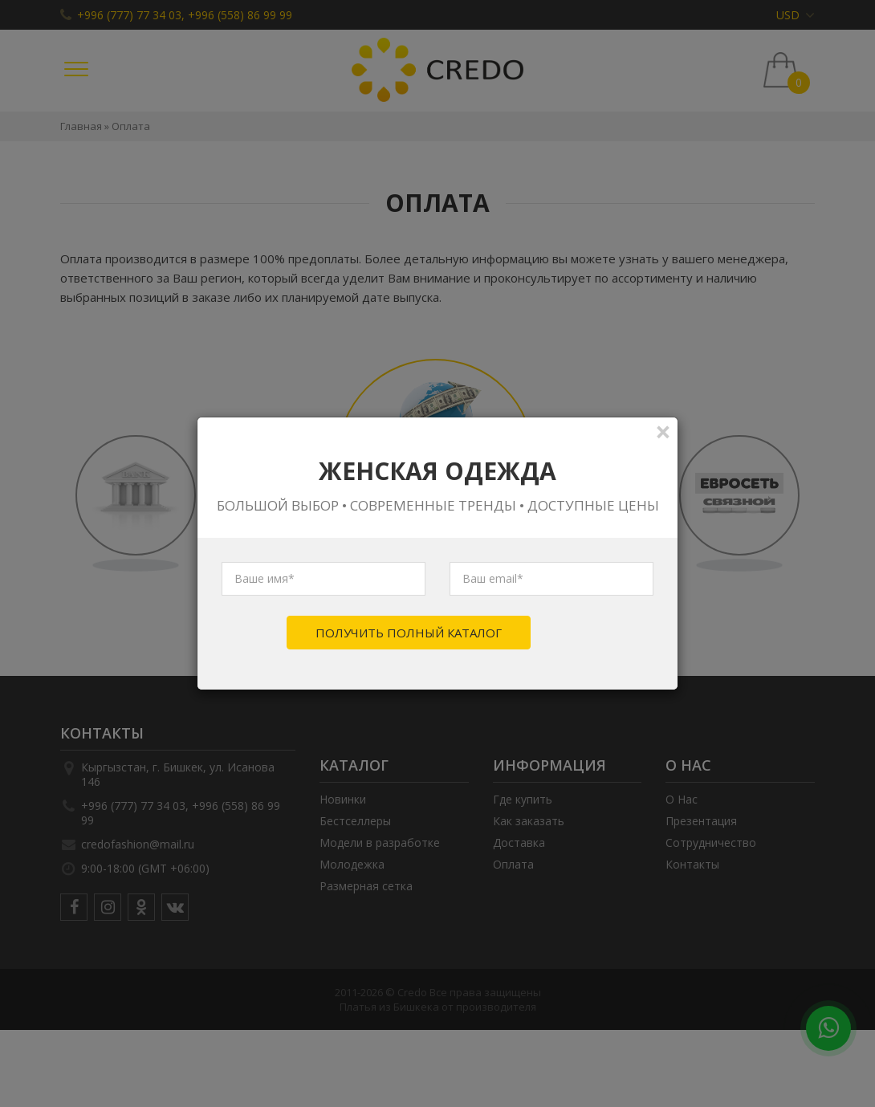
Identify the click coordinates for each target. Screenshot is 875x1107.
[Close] (663, 431)
